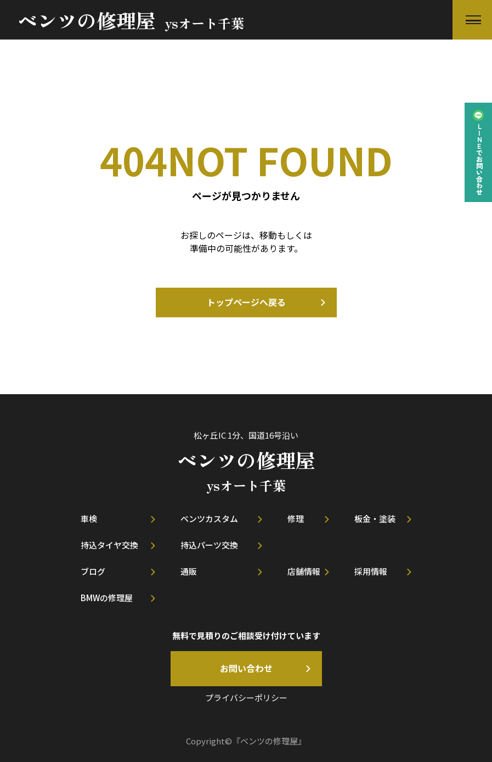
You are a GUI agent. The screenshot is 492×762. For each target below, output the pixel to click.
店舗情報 (303, 571)
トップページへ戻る (246, 302)
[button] (472, 20)
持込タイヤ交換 (109, 545)
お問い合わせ (246, 668)
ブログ (93, 571)
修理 (295, 518)
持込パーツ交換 (209, 545)
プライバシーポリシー (246, 697)
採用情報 (370, 571)
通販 (188, 571)
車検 (89, 518)
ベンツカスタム (209, 518)
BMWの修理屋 (107, 597)
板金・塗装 (374, 518)
